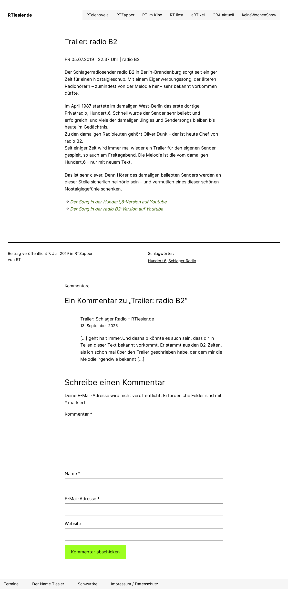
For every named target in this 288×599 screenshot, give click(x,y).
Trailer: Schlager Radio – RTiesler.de (117, 318)
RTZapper (83, 253)
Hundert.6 (157, 261)
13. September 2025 (99, 325)
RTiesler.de (20, 15)
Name (72, 473)
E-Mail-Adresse (82, 498)
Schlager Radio (182, 261)
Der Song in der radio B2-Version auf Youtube (116, 208)
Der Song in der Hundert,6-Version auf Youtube (118, 201)
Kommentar (78, 414)
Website (73, 523)
